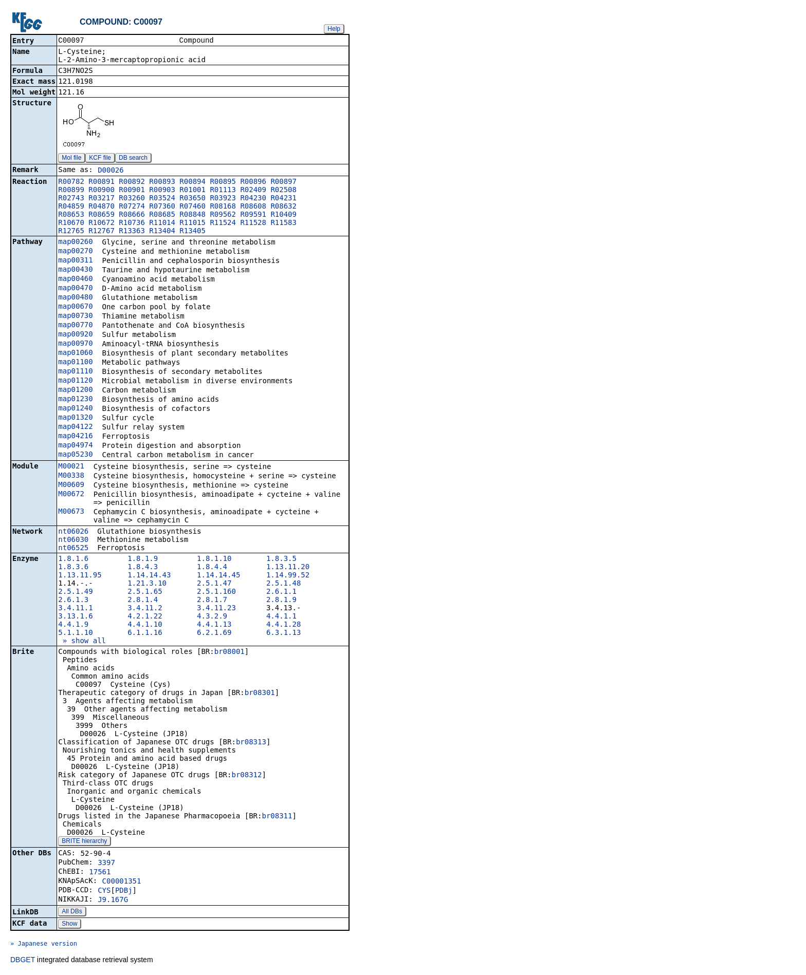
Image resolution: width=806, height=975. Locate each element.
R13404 (162, 232)
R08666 (132, 215)
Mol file (71, 158)
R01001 (192, 190)
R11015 (192, 223)
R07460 (192, 207)
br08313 (251, 743)
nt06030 (73, 540)
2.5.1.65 (144, 592)
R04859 (71, 207)
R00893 (162, 182)
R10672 (101, 223)
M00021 (71, 467)
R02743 (71, 199)
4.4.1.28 (283, 625)
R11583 (283, 223)
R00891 (101, 182)
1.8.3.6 (73, 568)
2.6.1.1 (281, 592)
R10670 (71, 223)
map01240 (75, 409)
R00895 (223, 182)
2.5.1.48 (283, 584)
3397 (106, 863)
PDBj (124, 891)
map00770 (75, 326)
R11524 (223, 223)
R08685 (162, 215)
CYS (104, 891)
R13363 (132, 232)
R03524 (162, 199)
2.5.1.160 (216, 592)
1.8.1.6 (73, 559)
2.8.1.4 (142, 600)
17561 (100, 873)
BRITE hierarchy (84, 842)
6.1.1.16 (144, 633)
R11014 (162, 223)
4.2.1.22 (144, 617)
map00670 (75, 307)
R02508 (283, 190)
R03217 (101, 199)
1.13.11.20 (287, 568)
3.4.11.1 (75, 609)
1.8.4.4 (212, 568)
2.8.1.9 (281, 600)
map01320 (75, 418)
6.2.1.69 (214, 633)
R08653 (71, 215)
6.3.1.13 (283, 633)
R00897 (283, 182)
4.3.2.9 (212, 617)
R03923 (223, 199)
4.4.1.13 (214, 625)
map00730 (75, 316)
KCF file (100, 158)
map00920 (75, 335)
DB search (133, 158)
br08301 (260, 693)
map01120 (75, 381)
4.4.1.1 (281, 617)
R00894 (192, 182)
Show (69, 924)
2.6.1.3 (73, 600)
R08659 (101, 215)
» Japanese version (43, 944)
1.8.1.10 (214, 559)
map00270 (75, 252)
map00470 (75, 289)
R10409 (283, 215)
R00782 (71, 182)
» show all (82, 642)
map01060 (75, 353)
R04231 (283, 199)
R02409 (253, 190)
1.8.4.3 (142, 568)
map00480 (75, 298)
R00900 (101, 190)
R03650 (192, 199)
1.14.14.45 (218, 576)
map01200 (75, 390)
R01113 (223, 190)
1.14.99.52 (287, 576)
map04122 (75, 427)
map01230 (75, 400)
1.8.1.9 (142, 559)
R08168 (223, 207)
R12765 (71, 232)
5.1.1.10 (75, 633)
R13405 (192, 232)
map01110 (75, 372)
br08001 (229, 652)
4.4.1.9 (73, 625)
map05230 (75, 455)
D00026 (111, 171)
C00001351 (121, 882)
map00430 (75, 270)
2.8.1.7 (212, 600)
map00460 (75, 279)
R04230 (253, 199)
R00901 (132, 190)
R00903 (162, 190)
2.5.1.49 (75, 592)
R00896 (253, 182)
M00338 (71, 476)
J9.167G (113, 900)
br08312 (246, 776)
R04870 (101, 207)
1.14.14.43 (149, 576)
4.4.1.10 (144, 625)
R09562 (223, 215)
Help (333, 28)
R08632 (283, 207)
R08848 (192, 215)
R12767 (101, 232)
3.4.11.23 (216, 609)
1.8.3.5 (281, 559)
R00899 (71, 190)
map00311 (75, 261)
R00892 (132, 182)
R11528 (253, 223)
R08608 (253, 207)
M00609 (71, 485)
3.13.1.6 (75, 617)
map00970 (75, 344)
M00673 (71, 512)
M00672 (71, 495)
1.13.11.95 (79, 576)
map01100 (75, 363)
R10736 (132, 223)
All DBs (72, 912)
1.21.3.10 (147, 584)
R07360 (162, 207)
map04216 (75, 437)
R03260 (132, 199)
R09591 (253, 215)
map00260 (75, 242)
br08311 (277, 817)
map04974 (75, 446)
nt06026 (73, 532)
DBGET (22, 961)
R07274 (132, 207)
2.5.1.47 (214, 584)
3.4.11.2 (144, 609)
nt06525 (73, 549)
